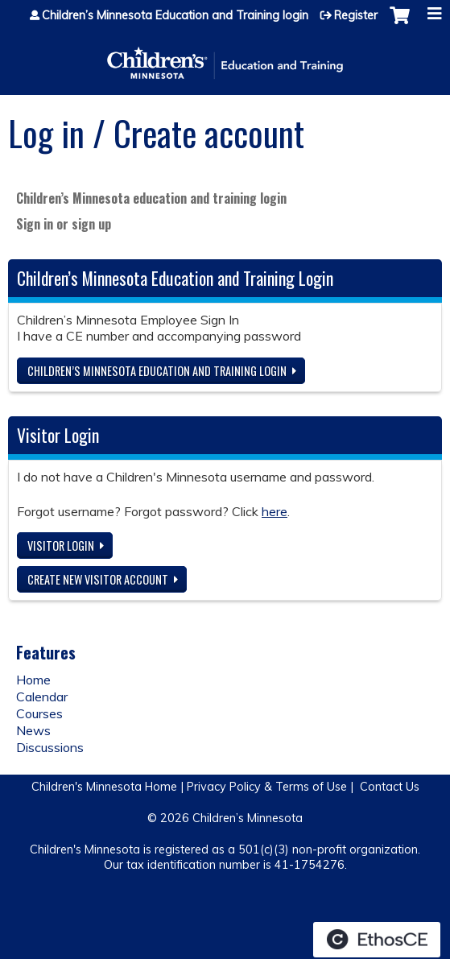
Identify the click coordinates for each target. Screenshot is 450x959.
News (33, 730)
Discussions (50, 747)
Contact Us (389, 786)
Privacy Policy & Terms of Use (267, 786)
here (274, 511)
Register (356, 15)
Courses (39, 713)
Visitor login (60, 545)
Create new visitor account (97, 579)
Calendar (42, 696)
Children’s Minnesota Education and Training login (175, 15)
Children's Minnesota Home (104, 786)
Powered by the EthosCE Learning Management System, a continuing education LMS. (377, 939)
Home (33, 680)
